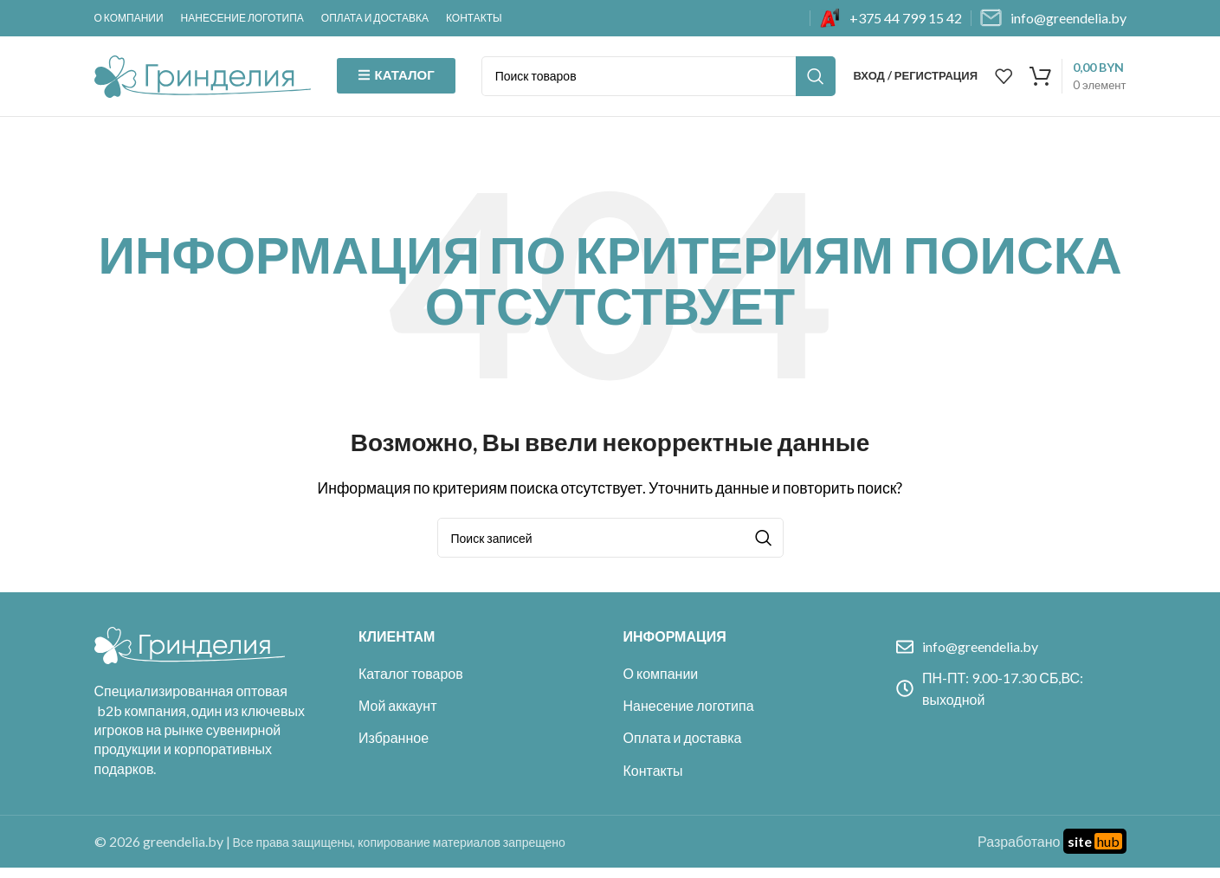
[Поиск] (658, 81)
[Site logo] (202, 79)
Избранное (393, 747)
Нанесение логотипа (688, 715)
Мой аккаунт (397, 715)
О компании (661, 683)
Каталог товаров (410, 683)
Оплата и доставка (682, 747)
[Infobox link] (890, 18)
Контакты (653, 780)
